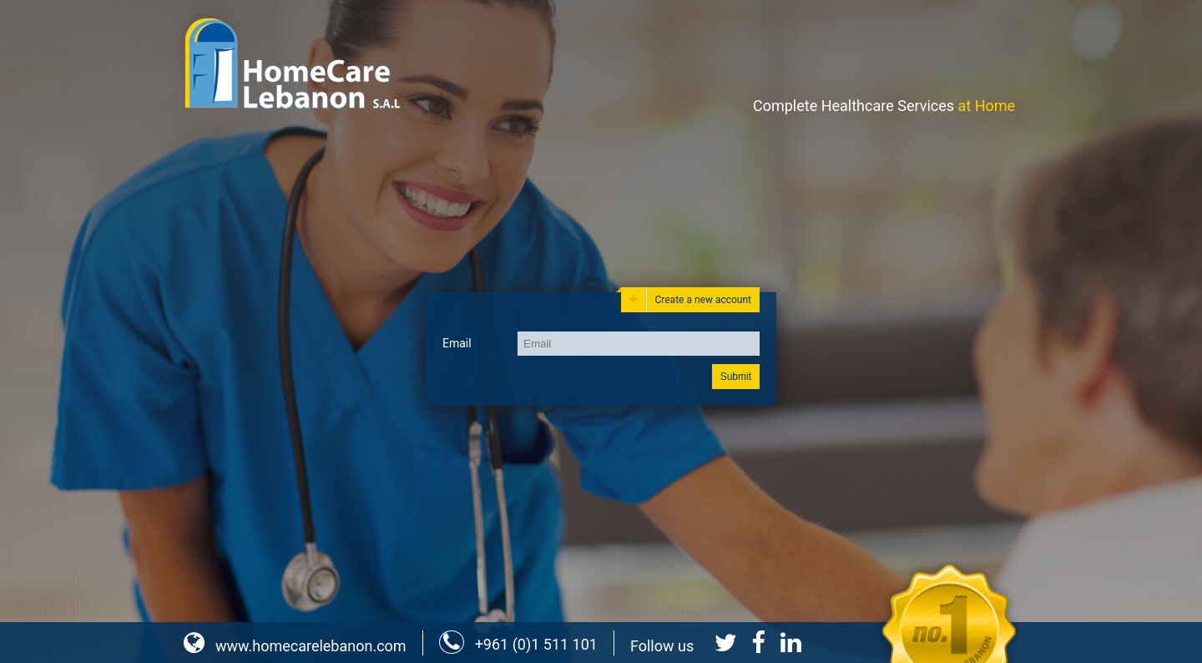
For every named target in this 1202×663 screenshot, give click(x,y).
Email (457, 343)
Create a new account (690, 299)
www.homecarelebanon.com (295, 646)
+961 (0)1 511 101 (518, 644)
